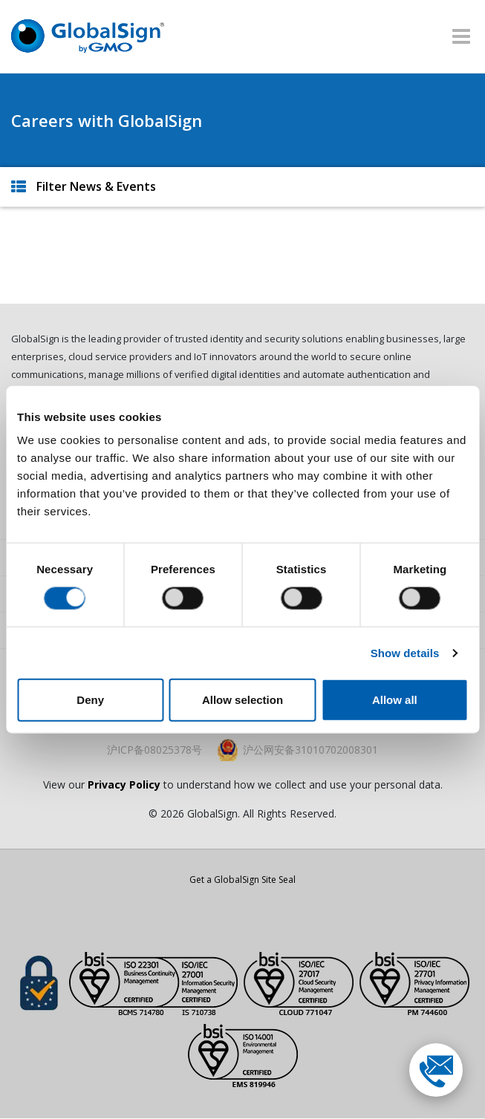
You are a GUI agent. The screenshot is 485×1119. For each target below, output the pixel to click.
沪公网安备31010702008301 (310, 750)
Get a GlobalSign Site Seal (242, 879)
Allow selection (242, 700)
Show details (405, 652)
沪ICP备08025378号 (154, 750)
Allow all (394, 700)
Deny (90, 700)
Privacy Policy (124, 784)
